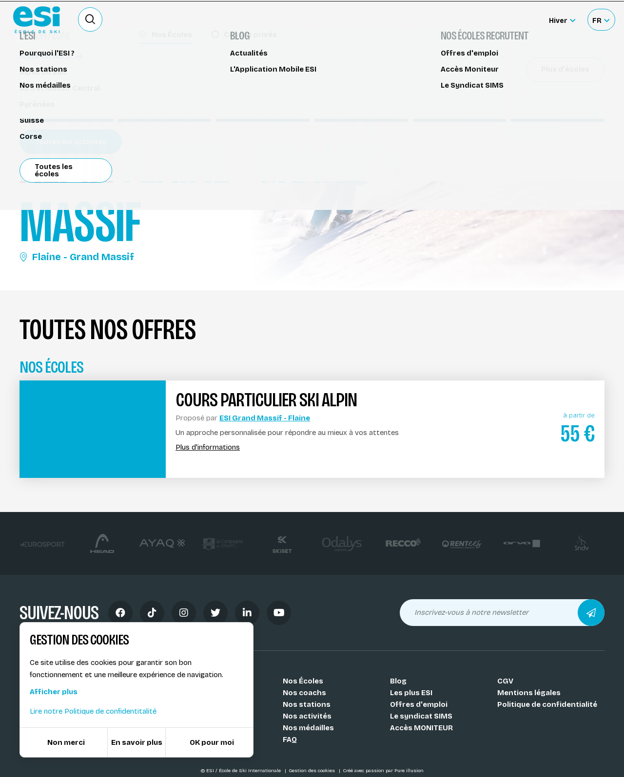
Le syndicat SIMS (421, 716)
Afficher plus (54, 691)
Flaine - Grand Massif (77, 257)
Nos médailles (308, 727)
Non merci (66, 742)
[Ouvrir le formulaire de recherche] (90, 19)
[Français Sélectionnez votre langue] (600, 20)
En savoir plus (136, 742)
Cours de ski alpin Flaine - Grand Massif (97, 67)
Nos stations (307, 704)
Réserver (531, 128)
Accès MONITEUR (421, 727)
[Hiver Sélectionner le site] (562, 20)
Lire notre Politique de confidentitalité (93, 711)
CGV (505, 681)
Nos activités (307, 716)
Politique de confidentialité (547, 704)
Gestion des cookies (312, 771)
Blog (398, 681)
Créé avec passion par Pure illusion (383, 771)
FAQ (290, 739)
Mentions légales (529, 692)
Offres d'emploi (419, 704)
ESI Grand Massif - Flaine (264, 418)
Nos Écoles (303, 681)
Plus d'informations (208, 447)
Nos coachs (304, 692)
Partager (531, 156)
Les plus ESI (411, 692)
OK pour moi (212, 742)
